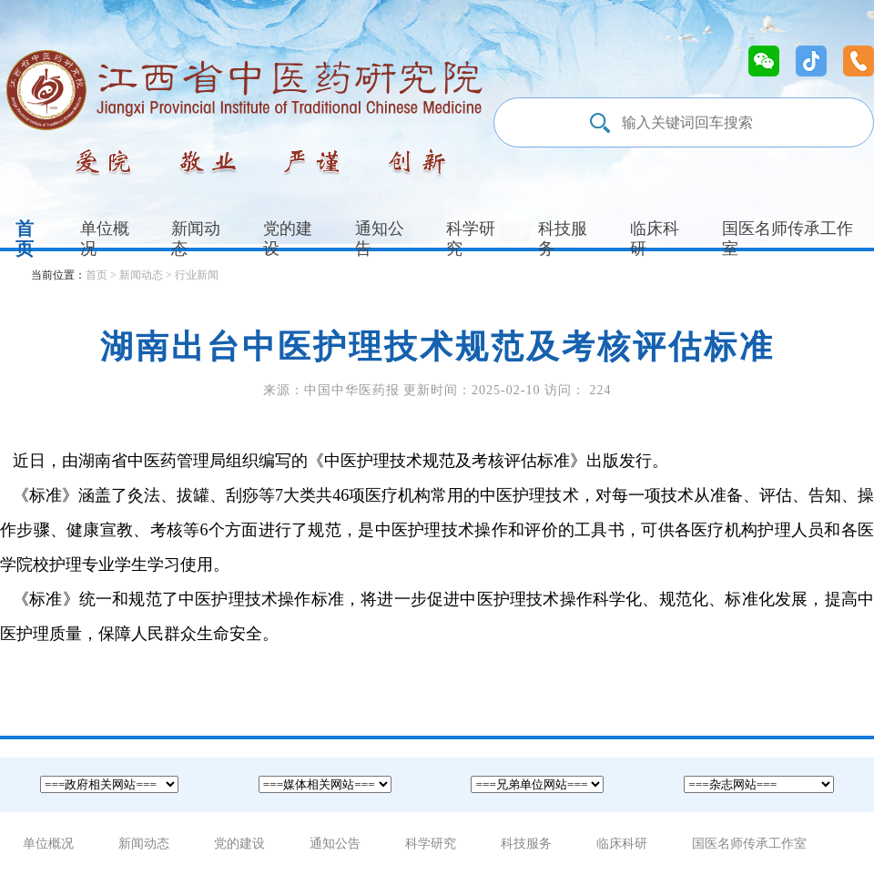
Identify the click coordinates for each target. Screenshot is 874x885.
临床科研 (654, 238)
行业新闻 (196, 275)
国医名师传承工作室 (749, 843)
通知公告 (379, 238)
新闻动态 (195, 238)
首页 (24, 239)
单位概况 (104, 238)
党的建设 (287, 238)
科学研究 (470, 238)
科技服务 (562, 238)
